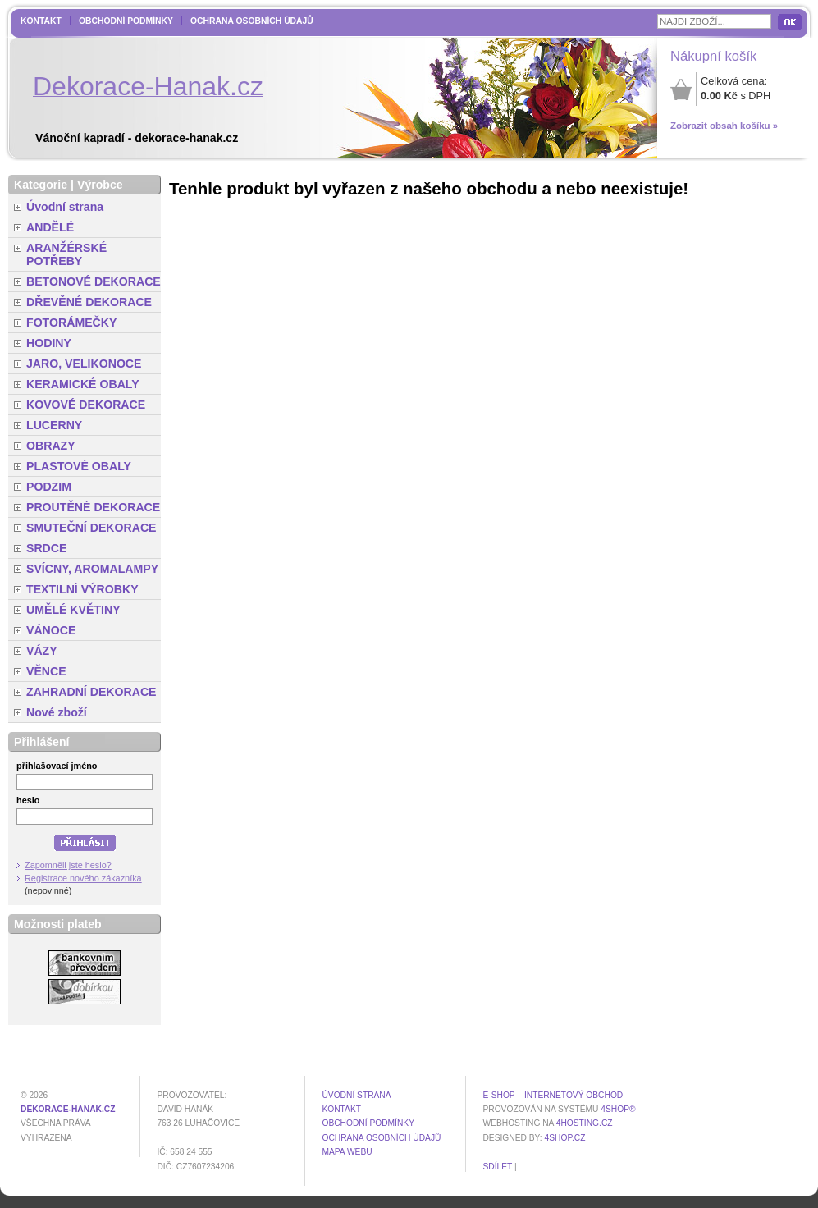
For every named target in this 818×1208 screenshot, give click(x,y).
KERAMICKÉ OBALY (82, 384)
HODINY (48, 343)
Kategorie (40, 184)
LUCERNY (54, 425)
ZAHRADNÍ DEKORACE (91, 691)
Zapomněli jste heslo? (68, 865)
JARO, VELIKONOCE (84, 363)
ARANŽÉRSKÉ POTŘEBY (66, 254)
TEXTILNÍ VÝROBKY (82, 589)
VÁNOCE (50, 630)
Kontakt (41, 20)
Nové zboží (56, 712)
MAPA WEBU (347, 1151)
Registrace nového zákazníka (83, 878)
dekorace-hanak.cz (68, 1109)
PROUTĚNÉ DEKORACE (93, 507)
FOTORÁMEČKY (71, 322)
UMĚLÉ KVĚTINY (73, 609)
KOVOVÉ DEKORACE (85, 404)
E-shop (498, 1095)
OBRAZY (50, 445)
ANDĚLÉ (50, 227)
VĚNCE (46, 671)
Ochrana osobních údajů (251, 20)
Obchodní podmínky (126, 20)
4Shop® (618, 1109)
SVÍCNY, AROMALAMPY (92, 568)
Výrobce (100, 184)
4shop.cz (565, 1137)
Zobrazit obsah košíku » (724, 125)
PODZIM (48, 486)
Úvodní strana (64, 206)
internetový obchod (573, 1095)
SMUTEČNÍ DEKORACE (91, 527)
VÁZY (41, 650)
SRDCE (46, 548)
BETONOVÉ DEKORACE (93, 281)
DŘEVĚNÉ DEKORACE (89, 302)
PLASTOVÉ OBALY (78, 466)
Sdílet (497, 1166)
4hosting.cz (584, 1123)
